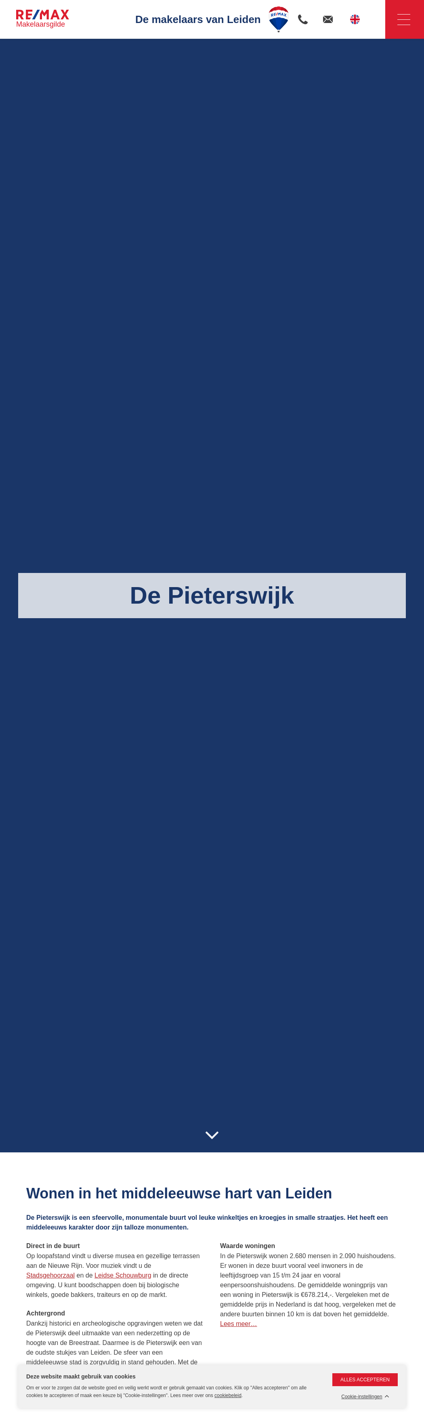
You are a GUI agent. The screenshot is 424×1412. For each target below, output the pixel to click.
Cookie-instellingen (361, 1396)
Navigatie (397, 19)
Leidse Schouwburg (122, 1275)
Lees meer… (238, 1323)
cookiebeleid (227, 1395)
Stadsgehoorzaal (50, 1275)
